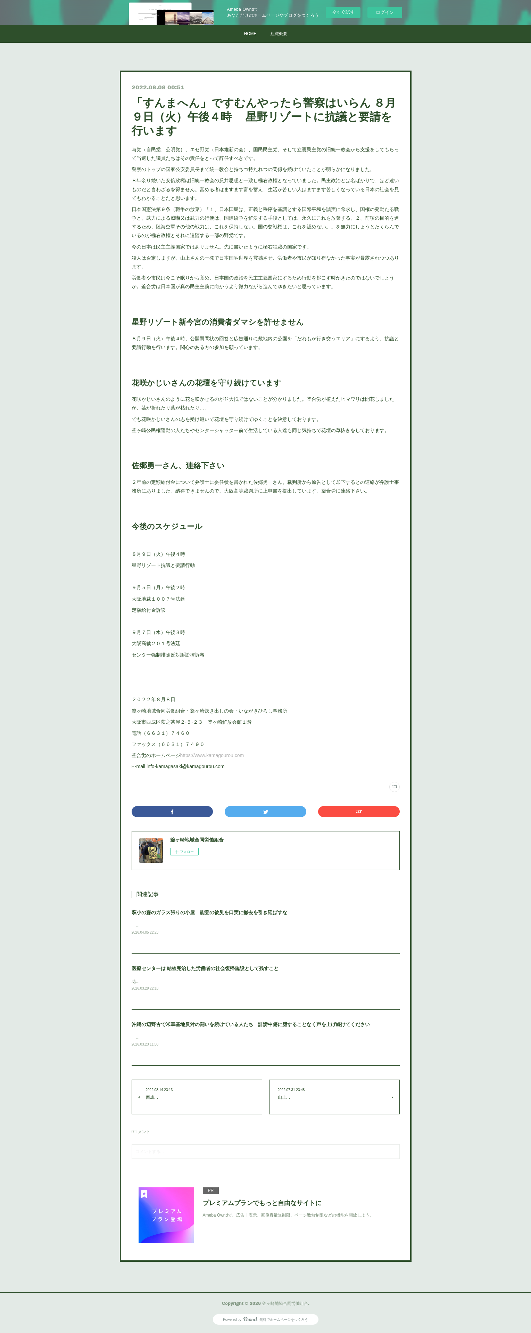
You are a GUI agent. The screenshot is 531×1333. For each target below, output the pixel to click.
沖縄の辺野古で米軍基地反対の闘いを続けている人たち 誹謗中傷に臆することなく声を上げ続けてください (251, 1025)
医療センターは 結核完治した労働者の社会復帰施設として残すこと (205, 969)
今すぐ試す (343, 12)
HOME (250, 33)
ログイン (385, 12)
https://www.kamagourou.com (212, 755)
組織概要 (279, 33)
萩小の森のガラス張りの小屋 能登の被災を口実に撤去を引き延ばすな (209, 912)
